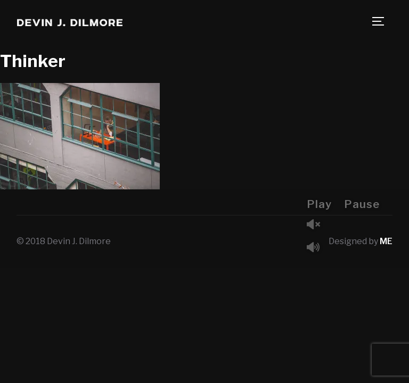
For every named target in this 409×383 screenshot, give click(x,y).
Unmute (317, 225)
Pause (362, 204)
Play (319, 204)
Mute (317, 248)
